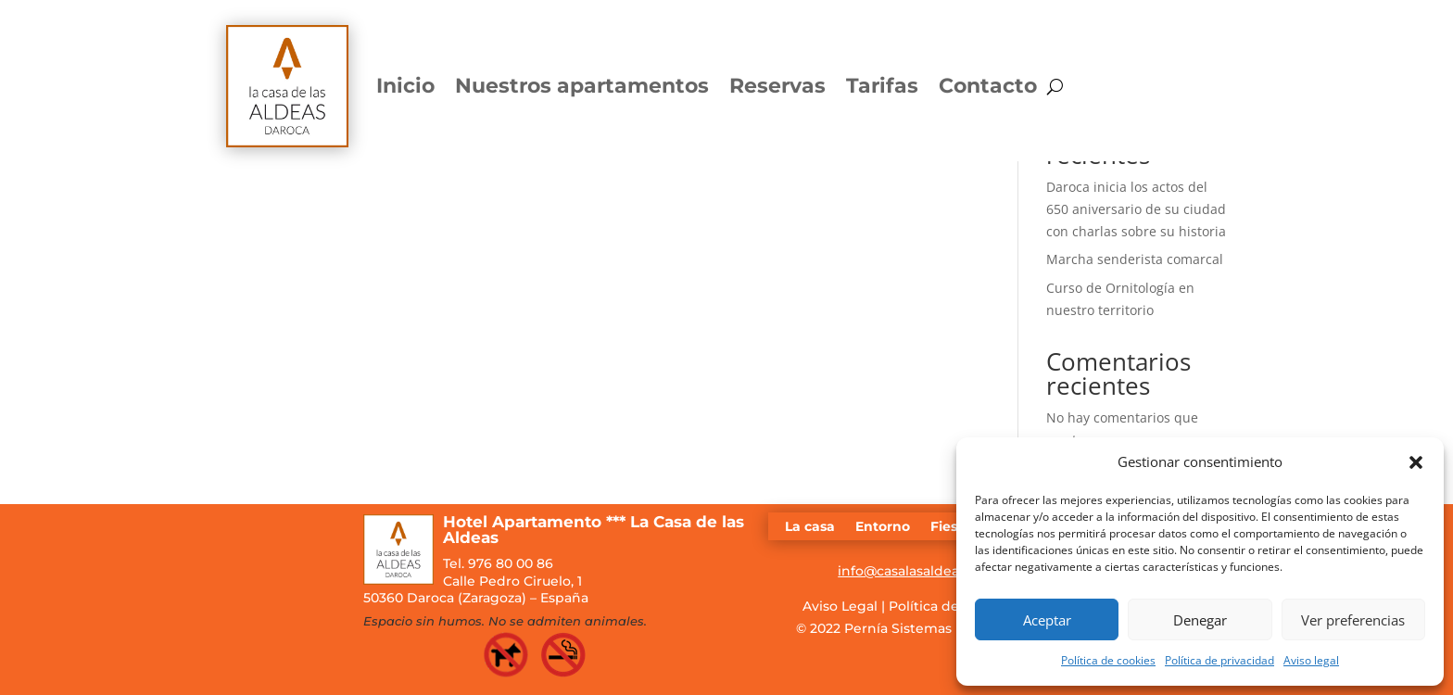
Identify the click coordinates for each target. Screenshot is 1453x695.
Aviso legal (1311, 660)
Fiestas (954, 527)
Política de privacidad (1219, 660)
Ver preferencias (1353, 620)
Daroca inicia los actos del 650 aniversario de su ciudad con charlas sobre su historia (1136, 209)
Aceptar (1047, 620)
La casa (810, 527)
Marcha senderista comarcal (1134, 259)
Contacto (988, 85)
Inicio (405, 85)
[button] (1416, 462)
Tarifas (882, 85)
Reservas (777, 85)
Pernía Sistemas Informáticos (942, 628)
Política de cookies (1108, 660)
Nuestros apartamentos (582, 85)
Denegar (1200, 620)
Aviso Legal (840, 606)
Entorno (882, 527)
